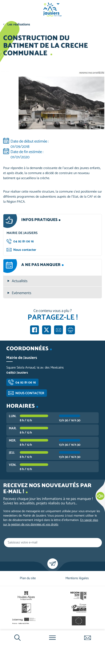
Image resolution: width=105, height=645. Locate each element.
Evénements (21, 293)
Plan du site (28, 578)
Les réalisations (18, 24)
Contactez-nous (87, 637)
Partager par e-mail (58, 329)
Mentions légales (77, 578)
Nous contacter (24, 250)
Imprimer (70, 329)
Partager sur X (46, 329)
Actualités (20, 281)
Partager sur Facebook (34, 329)
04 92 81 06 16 (23, 241)
